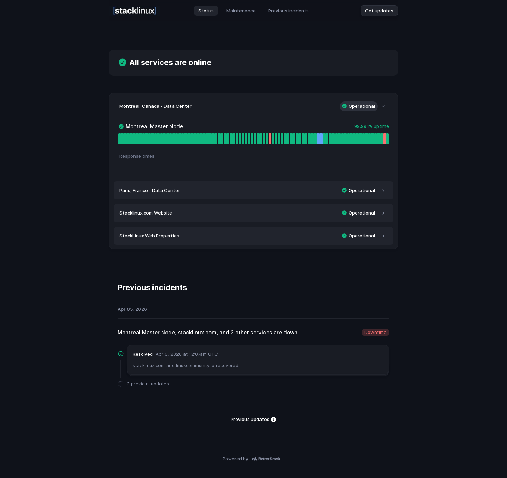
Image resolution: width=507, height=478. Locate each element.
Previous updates (254, 419)
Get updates (379, 10)
